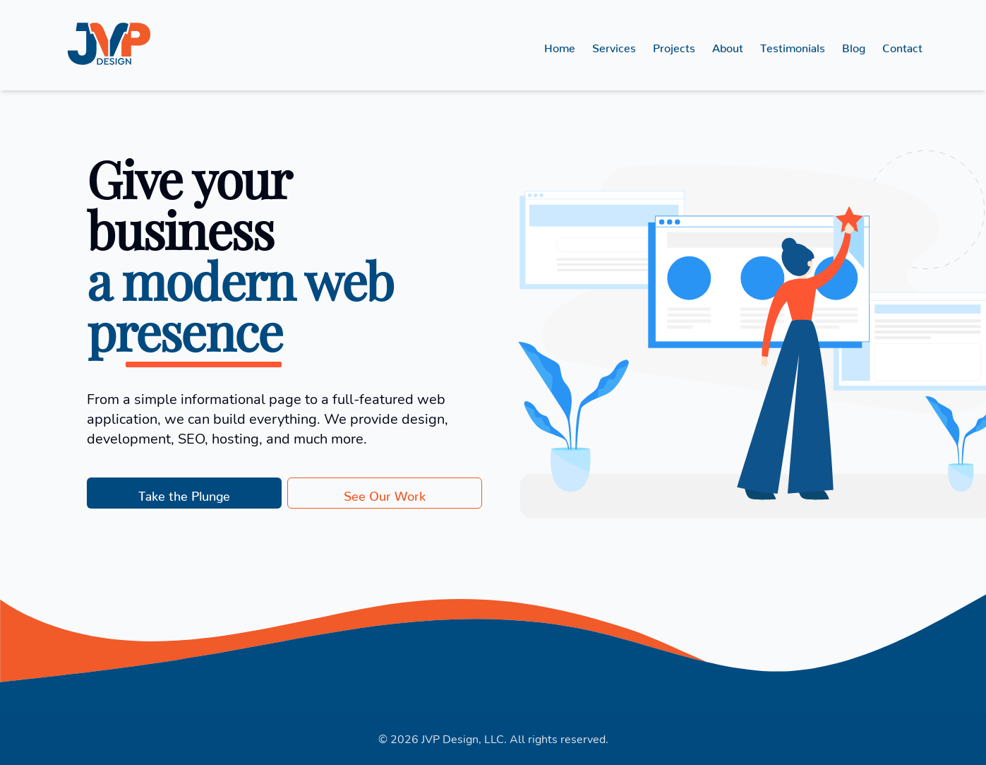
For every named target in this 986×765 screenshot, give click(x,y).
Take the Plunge (184, 492)
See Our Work (385, 492)
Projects (674, 45)
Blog (853, 45)
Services (614, 45)
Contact (902, 45)
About (727, 45)
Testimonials (792, 45)
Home (559, 45)
